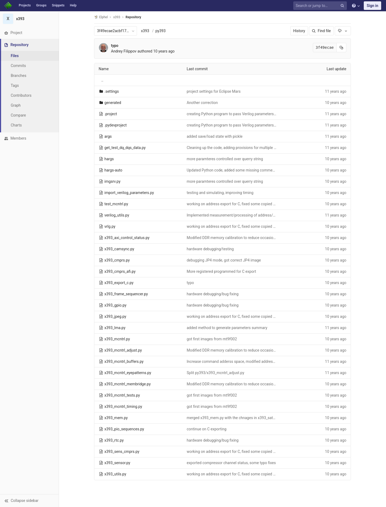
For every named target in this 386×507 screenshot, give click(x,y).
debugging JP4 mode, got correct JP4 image (224, 260)
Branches (18, 75)
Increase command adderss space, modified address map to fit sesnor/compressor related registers (270, 361)
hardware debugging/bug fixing (213, 294)
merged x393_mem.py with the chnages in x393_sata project (237, 418)
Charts (16, 125)
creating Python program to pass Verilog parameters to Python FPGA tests (248, 114)
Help (73, 5)
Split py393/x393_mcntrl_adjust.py (215, 373)
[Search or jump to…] (321, 5)
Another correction (202, 102)
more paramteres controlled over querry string (225, 159)
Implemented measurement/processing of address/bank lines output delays (250, 215)
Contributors (21, 95)
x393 (145, 31)
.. (102, 80)
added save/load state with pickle (214, 136)
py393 (160, 31)
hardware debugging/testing (210, 249)
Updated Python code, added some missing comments (232, 170)
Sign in (372, 5)
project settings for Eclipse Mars (213, 91)
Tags (15, 85)
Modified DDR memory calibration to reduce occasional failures (239, 238)
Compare (18, 115)
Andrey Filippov (123, 51)
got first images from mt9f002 (212, 339)
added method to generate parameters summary (227, 328)
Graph (16, 105)
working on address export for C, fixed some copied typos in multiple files (247, 204)
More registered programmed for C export (221, 271)
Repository (133, 17)
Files (15, 56)
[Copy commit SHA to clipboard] (341, 47)
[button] (29, 500)
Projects (25, 5)
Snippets (58, 5)
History (299, 31)
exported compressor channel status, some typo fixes (231, 463)
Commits (18, 66)
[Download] (343, 30)
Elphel (101, 17)
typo (114, 45)
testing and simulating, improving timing (220, 193)
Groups (41, 5)
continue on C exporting (206, 429)
